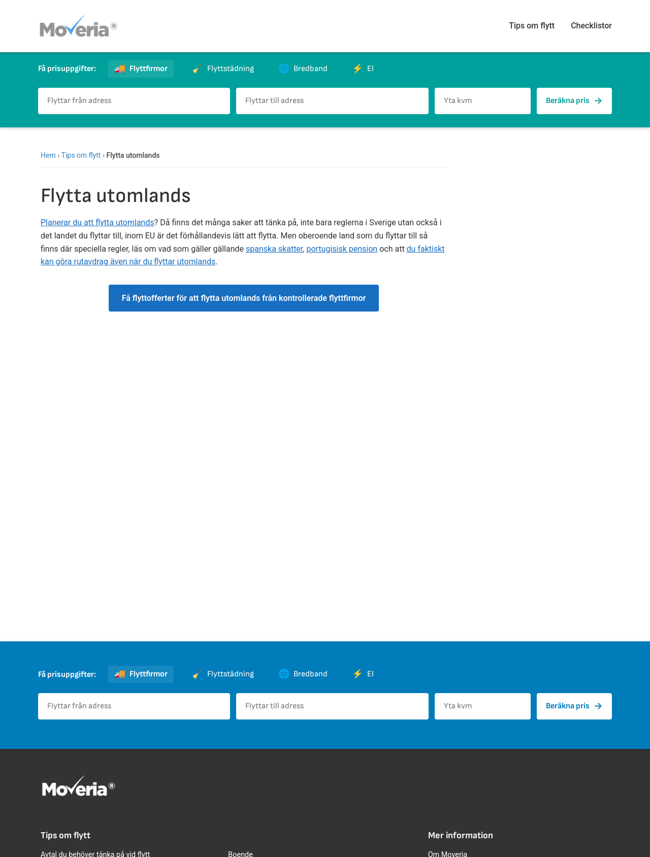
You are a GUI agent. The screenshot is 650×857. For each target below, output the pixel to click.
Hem (48, 155)
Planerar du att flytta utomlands (97, 222)
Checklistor (591, 25)
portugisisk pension (341, 249)
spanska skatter (274, 249)
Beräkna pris (574, 101)
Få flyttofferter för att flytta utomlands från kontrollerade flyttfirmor (244, 298)
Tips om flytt (532, 25)
